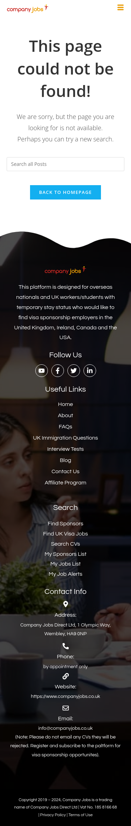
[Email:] (66, 708)
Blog (65, 460)
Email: (65, 718)
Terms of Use (80, 815)
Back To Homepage (65, 192)
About (65, 415)
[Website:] (66, 676)
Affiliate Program (65, 482)
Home (65, 404)
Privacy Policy (53, 815)
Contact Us (66, 471)
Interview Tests (65, 449)
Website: (65, 687)
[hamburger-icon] (120, 8)
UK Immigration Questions (65, 438)
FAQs (65, 426)
